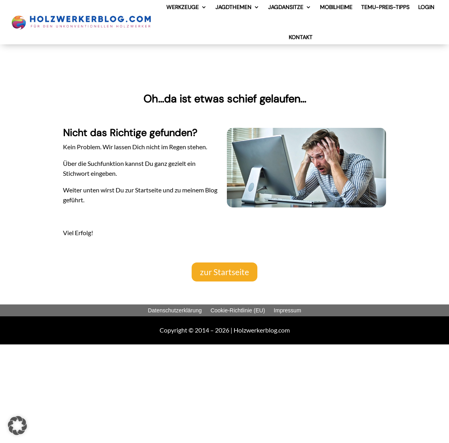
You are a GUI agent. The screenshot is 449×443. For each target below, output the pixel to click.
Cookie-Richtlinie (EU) (238, 310)
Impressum (287, 310)
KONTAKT (300, 37)
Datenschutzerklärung (175, 310)
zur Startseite (224, 272)
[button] (17, 425)
